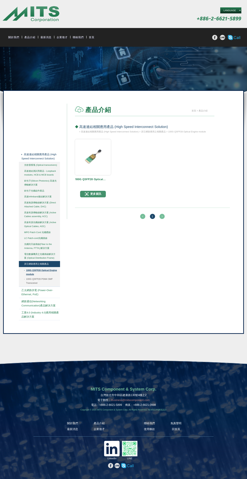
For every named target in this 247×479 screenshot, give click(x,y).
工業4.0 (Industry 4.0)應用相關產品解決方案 (40, 314)
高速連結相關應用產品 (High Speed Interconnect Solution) (38, 156)
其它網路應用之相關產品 (36, 264)
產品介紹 (29, 37)
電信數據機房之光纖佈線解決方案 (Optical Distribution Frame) (39, 256)
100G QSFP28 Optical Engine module (41, 272)
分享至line (222, 37)
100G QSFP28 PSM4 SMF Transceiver (39, 281)
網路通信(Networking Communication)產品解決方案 (38, 303)
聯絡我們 (78, 37)
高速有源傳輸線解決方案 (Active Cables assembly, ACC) (40, 214)
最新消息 (45, 37)
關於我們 (13, 37)
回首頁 (176, 429)
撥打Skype (234, 37)
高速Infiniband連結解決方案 (38, 196)
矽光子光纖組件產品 (34, 190)
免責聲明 (175, 423)
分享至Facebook (214, 37)
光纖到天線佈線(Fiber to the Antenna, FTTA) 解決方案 (38, 246)
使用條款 (149, 429)
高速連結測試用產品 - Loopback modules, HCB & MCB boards (40, 173)
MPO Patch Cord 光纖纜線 (37, 232)
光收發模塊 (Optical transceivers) (40, 165)
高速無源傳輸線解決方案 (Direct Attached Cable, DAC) (40, 204)
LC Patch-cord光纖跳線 (35, 238)
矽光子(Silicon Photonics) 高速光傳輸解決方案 (40, 182)
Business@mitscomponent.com (130, 400)
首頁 (91, 37)
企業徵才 (62, 37)
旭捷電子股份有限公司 (31, 14)
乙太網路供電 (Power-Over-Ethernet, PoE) (37, 292)
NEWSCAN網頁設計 (157, 410)
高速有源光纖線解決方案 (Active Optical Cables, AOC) (40, 224)
